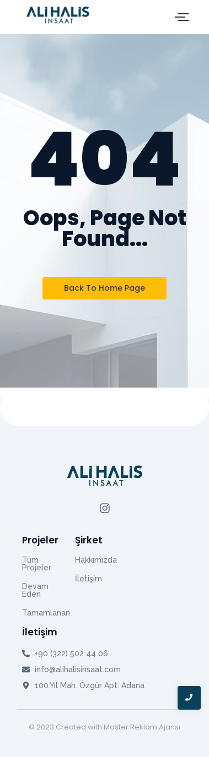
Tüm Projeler (36, 564)
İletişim (88, 578)
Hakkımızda (96, 560)
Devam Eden (35, 590)
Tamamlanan (46, 612)
